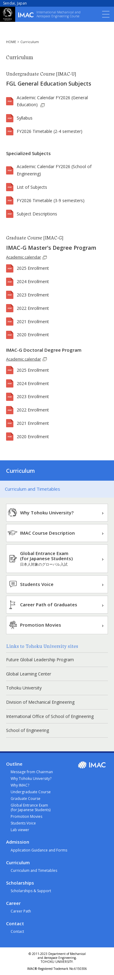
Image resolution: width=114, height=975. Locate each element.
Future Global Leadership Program (40, 659)
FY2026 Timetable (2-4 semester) (49, 131)
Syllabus (25, 118)
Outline (14, 764)
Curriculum (29, 41)
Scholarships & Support (31, 890)
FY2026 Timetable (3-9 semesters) (51, 200)
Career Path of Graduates (48, 604)
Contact (15, 923)
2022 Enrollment (33, 308)
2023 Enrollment (33, 295)
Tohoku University (24, 688)
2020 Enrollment (33, 334)
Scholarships (20, 882)
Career (13, 903)
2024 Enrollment (33, 281)
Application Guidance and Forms (39, 850)
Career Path (21, 911)
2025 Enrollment (33, 268)
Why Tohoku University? (47, 513)
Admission (17, 842)
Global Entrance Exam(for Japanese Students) (46, 558)
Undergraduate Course (31, 791)
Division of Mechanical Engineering (40, 702)
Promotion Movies (40, 625)
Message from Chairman (32, 771)
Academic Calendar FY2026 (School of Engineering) (54, 170)
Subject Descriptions (37, 214)
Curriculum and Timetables (32, 489)
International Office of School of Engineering (50, 716)
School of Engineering (27, 730)
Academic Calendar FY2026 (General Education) (52, 101)
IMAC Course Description (47, 533)
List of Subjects (32, 187)
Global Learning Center (28, 674)
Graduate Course (25, 798)
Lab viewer (20, 829)
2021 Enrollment (33, 321)
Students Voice (37, 584)
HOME (11, 41)
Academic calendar (23, 257)
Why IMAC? (20, 785)
